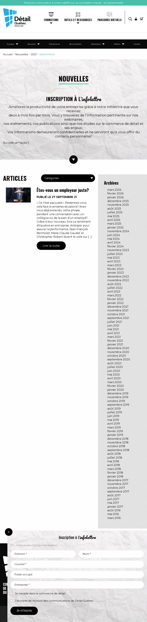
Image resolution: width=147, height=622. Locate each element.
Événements (54, 44)
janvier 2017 (115, 506)
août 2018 (114, 453)
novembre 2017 (117, 484)
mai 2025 (113, 216)
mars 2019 (114, 427)
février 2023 (115, 269)
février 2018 (115, 472)
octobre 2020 (116, 355)
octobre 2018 (116, 446)
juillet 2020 (115, 367)
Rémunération (75, 44)
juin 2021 (113, 325)
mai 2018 (113, 461)
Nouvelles (32, 44)
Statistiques (96, 44)
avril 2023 (113, 261)
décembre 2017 (117, 480)
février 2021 (115, 340)
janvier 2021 (115, 344)
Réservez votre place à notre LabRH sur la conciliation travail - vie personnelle (73, 2)
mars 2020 (114, 382)
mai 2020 (113, 374)
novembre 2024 (118, 231)
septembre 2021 (118, 318)
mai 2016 (113, 514)
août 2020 (114, 363)
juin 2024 (113, 235)
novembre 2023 (118, 250)
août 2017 (114, 495)
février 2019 (115, 431)
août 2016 (113, 510)
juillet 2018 (114, 457)
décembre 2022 (118, 276)
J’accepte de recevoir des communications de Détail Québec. (54, 600)
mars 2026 (114, 189)
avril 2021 (113, 333)
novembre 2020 (118, 352)
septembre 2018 (118, 450)
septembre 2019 (118, 404)
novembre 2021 (117, 310)
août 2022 (114, 284)
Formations (51, 20)
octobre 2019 (116, 401)
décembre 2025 (118, 201)
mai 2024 (113, 238)
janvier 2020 (115, 389)
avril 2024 (113, 242)
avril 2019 (113, 423)
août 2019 (114, 408)
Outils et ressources (78, 20)
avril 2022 (113, 291)
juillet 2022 (115, 287)
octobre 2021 (116, 314)
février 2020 (115, 385)
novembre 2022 (118, 280)
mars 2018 (114, 469)
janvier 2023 (115, 272)
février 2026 (115, 193)
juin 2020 (113, 370)
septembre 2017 (118, 491)
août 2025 (114, 208)
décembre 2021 (117, 306)
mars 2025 (114, 223)
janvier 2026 (115, 197)
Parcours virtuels (110, 20)
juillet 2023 (115, 254)
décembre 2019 (117, 393)
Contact (137, 44)
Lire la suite (51, 245)
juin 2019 (113, 416)
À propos (10, 44)
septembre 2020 (118, 359)
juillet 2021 (114, 321)
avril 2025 (113, 220)
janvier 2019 (115, 435)
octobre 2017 (116, 487)
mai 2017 (113, 502)
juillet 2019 (114, 412)
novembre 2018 (117, 442)
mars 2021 (114, 336)
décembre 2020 (118, 348)
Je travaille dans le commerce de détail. (40, 593)
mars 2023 (114, 265)
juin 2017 (113, 499)
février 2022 (115, 299)
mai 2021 (113, 329)
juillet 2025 (114, 212)
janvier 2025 (115, 227)
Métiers (117, 44)
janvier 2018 (115, 476)
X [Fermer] (9, 532)
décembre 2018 (117, 438)
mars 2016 (114, 518)
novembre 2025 (118, 204)
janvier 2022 (115, 303)
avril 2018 (113, 465)
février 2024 (115, 246)
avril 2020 (114, 378)
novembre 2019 (117, 397)
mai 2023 (113, 257)
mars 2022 (114, 295)
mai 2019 (113, 420)
